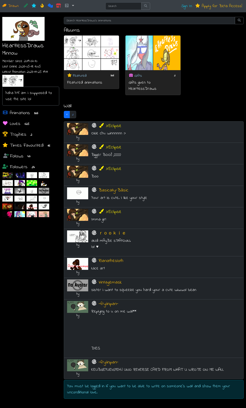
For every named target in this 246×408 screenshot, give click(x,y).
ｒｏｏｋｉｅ (112, 233)
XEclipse (110, 126)
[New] (34, 6)
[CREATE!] (26, 6)
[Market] (58, 6)
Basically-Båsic (113, 190)
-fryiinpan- (108, 304)
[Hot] (42, 6)
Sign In (186, 6)
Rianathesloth (111, 261)
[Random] (50, 6)
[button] (69, 6)
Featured (79, 75)
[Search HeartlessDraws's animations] (149, 20)
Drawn (10, 6)
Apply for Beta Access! (218, 6)
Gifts (138, 75)
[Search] (123, 6)
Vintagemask (110, 282)
